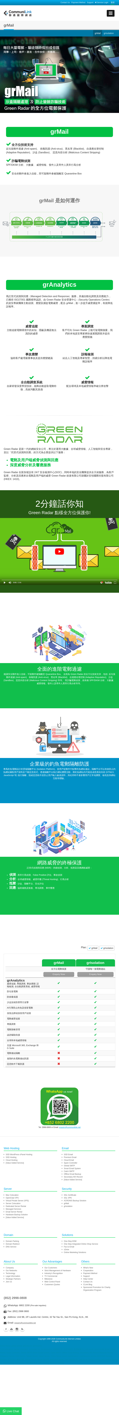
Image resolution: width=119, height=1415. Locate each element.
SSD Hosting (11, 1155)
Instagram (17, 1327)
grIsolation (68, 1204)
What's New (88, 1266)
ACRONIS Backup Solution (75, 1199)
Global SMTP (69, 1164)
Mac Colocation (12, 1193)
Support (90, 2)
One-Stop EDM (70, 1239)
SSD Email (68, 1153)
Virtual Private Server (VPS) (17, 1199)
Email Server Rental (14, 1210)
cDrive (66, 1248)
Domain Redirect (13, 1242)
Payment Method (78, 2)
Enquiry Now (83, 974)
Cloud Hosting (11, 1158)
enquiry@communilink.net (70, 1125)
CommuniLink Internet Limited (68, 1337)
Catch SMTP (69, 1169)
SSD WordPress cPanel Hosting (19, 1153)
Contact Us (65, 2)
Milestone (48, 1277)
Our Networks (11, 1269)
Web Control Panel (52, 1280)
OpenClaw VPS (12, 1196)
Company (10, 1266)
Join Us (9, 1280)
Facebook (6, 1327)
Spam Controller (70, 1161)
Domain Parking (12, 1239)
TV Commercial (50, 1274)
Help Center (88, 1277)
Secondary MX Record (73, 1175)
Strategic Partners (13, 1277)
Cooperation (88, 1269)
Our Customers (50, 1266)
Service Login (101, 2)
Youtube (11, 1327)
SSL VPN (68, 1196)
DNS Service (11, 1245)
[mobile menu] (111, 13)
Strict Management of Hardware (57, 1269)
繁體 (113, 2)
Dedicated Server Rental (16, 1204)
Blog (22, 1327)
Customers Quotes (52, 1283)
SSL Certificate (70, 1193)
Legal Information (13, 1274)
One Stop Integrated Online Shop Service (81, 1242)
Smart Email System (72, 1167)
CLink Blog (87, 1283)
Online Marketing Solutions (75, 1250)
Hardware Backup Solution (17, 1213)
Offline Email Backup (72, 1172)
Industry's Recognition (53, 1271)
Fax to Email (69, 1245)
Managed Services (13, 1207)
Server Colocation (13, 1201)
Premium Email (70, 1155)
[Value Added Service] (15, 1161)
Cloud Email (69, 1158)
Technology (10, 1271)
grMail (66, 1201)
